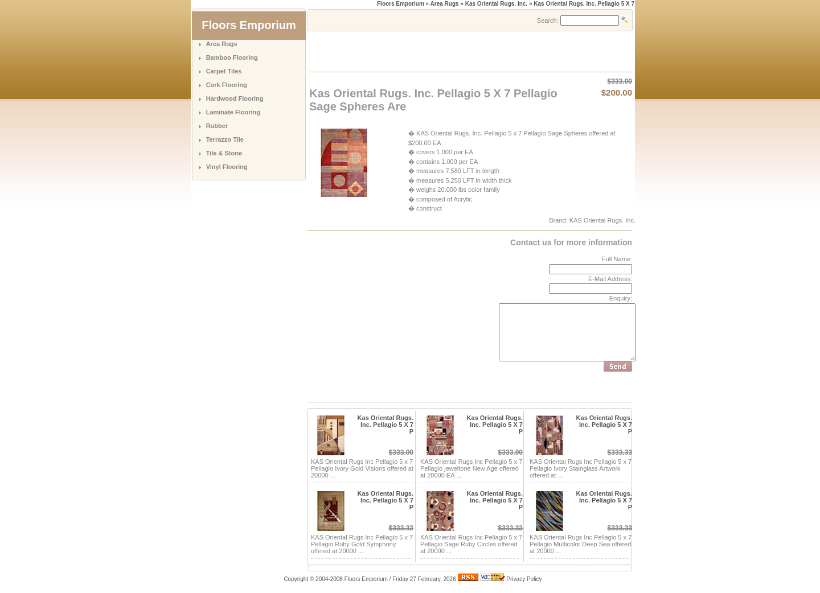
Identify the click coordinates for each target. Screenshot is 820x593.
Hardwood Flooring (235, 98)
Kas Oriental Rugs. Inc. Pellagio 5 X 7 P (385, 424)
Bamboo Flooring (232, 57)
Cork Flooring (226, 84)
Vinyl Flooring (227, 166)
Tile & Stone (224, 153)
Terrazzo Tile (225, 139)
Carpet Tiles (224, 71)
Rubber (217, 125)
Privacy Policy (524, 579)
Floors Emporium (400, 4)
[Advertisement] (443, 51)
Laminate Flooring (233, 112)
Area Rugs (221, 43)
